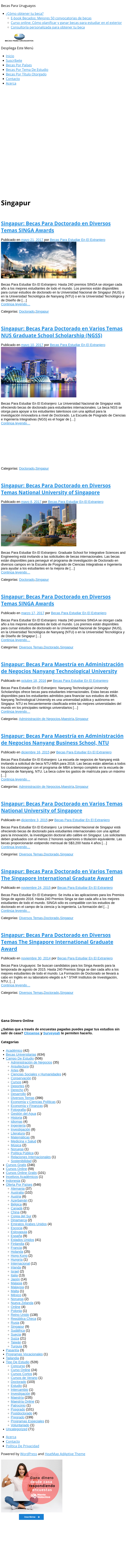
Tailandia (12, 1358)
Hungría (17, 1259)
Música (16, 1145)
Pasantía (12, 1350)
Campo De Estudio (20, 1058)
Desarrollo (18, 1094)
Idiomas (16, 1121)
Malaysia (17, 1287)
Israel (15, 1271)
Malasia (16, 1283)
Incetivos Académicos (22, 1177)
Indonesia (13, 1181)
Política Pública (22, 1153)
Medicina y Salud (23, 1141)
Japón (15, 1279)
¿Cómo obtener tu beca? (25, 13)
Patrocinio (18, 1405)
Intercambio (19, 1390)
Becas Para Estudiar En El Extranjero (77, 240)
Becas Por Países (19, 65)
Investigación (20, 1129)
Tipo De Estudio (17, 1362)
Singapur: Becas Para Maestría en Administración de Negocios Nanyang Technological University (62, 668)
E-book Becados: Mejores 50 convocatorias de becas (51, 18)
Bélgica (16, 1204)
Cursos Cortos (21, 1374)
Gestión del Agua (23, 1114)
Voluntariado (20, 1425)
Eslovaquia (19, 1232)
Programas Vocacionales (24, 1354)
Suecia (16, 1334)
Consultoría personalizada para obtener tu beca (48, 27)
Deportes (17, 1086)
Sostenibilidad (21, 1161)
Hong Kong (19, 1255)
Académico (14, 1050)
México (16, 1295)
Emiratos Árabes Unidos (29, 1224)
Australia (17, 1192)
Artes (15, 1070)
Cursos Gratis (16, 1165)
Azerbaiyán (19, 1200)
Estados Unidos (22, 1240)
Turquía (16, 1346)
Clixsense (32, 1033)
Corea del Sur (21, 1216)
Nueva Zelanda (22, 1303)
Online (15, 1307)
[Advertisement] (63, 106)
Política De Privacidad (22, 1446)
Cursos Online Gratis (21, 1173)
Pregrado (18, 1417)
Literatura (18, 1133)
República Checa (23, 1319)
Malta (15, 1291)
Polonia (16, 1311)
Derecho (17, 1090)
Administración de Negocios (39, 719)
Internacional (20, 1263)
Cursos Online (16, 1169)
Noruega (17, 1149)
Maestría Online (22, 1401)
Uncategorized (16, 1429)
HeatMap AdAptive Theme (65, 1454)
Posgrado (18, 1409)
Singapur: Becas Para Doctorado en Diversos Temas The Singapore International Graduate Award (57, 941)
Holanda (17, 1252)
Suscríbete (14, 60)
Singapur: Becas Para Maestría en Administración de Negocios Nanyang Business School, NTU (62, 739)
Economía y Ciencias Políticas (33, 1102)
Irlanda (16, 1267)
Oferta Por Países (19, 1184)
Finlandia (17, 1244)
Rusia (15, 1322)
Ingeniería (18, 1125)
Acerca (11, 83)
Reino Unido (20, 1315)
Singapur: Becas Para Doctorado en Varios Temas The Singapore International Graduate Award (62, 875)
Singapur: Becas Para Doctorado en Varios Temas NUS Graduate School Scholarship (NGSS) (62, 332)
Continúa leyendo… (15, 304)
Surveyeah (51, 1033)
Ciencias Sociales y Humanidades (36, 1074)
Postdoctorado (21, 1413)
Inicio (10, 56)
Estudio (16, 1386)
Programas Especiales (27, 1421)
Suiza (15, 1338)
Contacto (13, 78)
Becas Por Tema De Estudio (27, 69)
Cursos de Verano (24, 1378)
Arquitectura (20, 1066)
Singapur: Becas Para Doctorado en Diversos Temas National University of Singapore (56, 489)
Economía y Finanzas (27, 1106)
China (15, 1212)
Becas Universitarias (21, 1054)
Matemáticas (20, 1137)
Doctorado (26, 311)
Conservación (21, 1078)
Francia (16, 1248)
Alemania (18, 1188)
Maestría (67, 719)
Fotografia (18, 1110)
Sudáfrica (18, 1330)
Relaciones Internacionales (31, 1157)
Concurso (18, 1366)
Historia (16, 1117)
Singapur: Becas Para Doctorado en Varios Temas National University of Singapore (62, 807)
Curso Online (20, 1370)
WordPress (28, 1454)
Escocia (16, 1228)
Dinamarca (19, 1220)
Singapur (42, 311)
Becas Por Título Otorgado (26, 74)
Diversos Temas (31, 647)
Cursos (16, 1082)
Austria (16, 1196)
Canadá (16, 1208)
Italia (14, 1275)
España (16, 1236)
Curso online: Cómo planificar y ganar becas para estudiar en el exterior (66, 22)
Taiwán (16, 1342)
